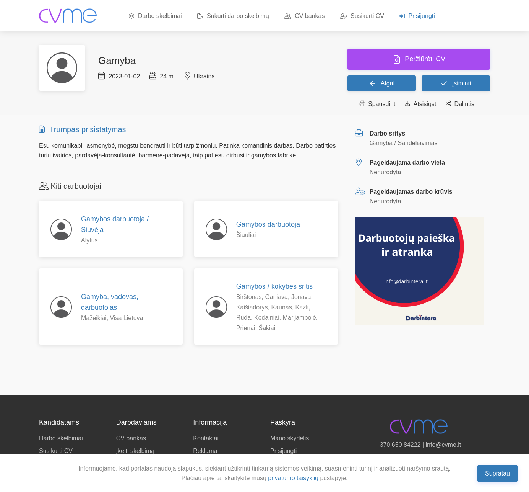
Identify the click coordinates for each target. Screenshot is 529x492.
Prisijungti (417, 16)
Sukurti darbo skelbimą (233, 16)
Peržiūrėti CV (424, 59)
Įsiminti (455, 83)
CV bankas (304, 16)
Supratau (497, 473)
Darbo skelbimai (155, 16)
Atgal (381, 83)
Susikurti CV (362, 16)
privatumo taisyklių (293, 478)
